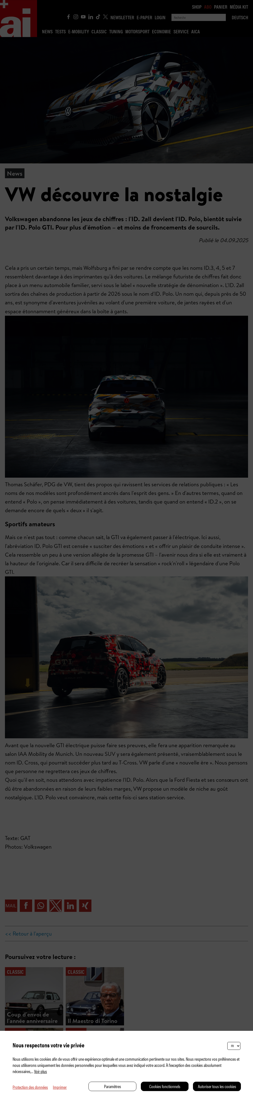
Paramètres (112, 1086)
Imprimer (60, 1087)
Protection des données (30, 1087)
